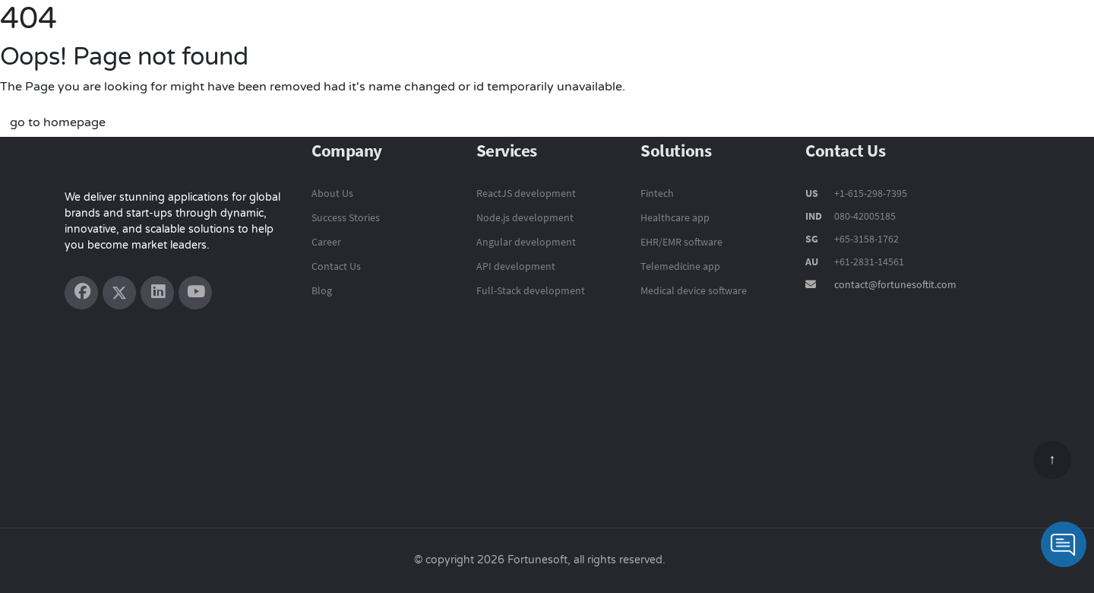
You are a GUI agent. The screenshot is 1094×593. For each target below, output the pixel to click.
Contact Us (1035, 35)
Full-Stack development (530, 290)
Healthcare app (675, 217)
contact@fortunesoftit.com (895, 284)
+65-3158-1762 (866, 239)
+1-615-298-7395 (869, 193)
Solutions (759, 35)
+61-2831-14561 (869, 261)
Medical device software (693, 290)
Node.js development (525, 217)
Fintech (657, 193)
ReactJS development (526, 193)
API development (515, 266)
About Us (332, 193)
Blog (321, 290)
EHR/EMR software (681, 242)
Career (326, 242)
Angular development (526, 242)
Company (952, 35)
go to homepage (58, 122)
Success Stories (855, 35)
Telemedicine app (680, 266)
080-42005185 (864, 216)
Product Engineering (507, 35)
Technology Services (650, 35)
